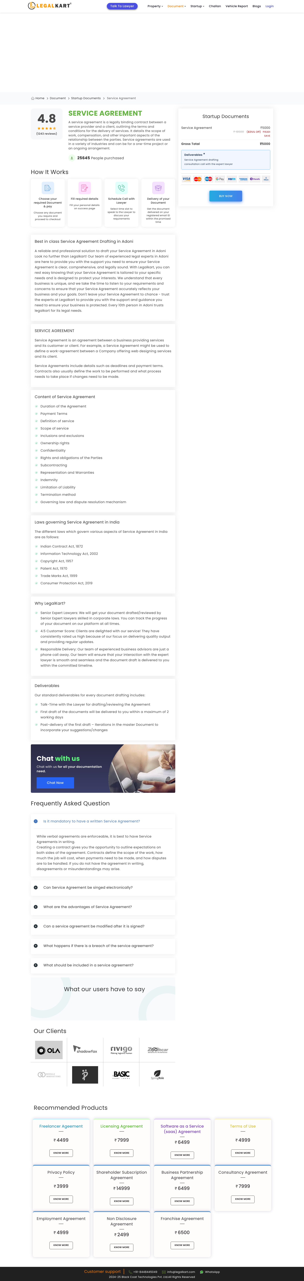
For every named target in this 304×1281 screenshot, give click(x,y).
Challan (215, 6)
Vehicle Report (237, 6)
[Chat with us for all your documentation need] (106, 765)
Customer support (102, 1271)
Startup (197, 6)
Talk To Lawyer (122, 6)
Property (155, 6)
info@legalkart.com (181, 1272)
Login (270, 6)
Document (177, 6)
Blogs (257, 6)
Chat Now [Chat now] (55, 782)
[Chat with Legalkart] (210, 1272)
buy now (226, 196)
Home (39, 98)
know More (61, 1153)
